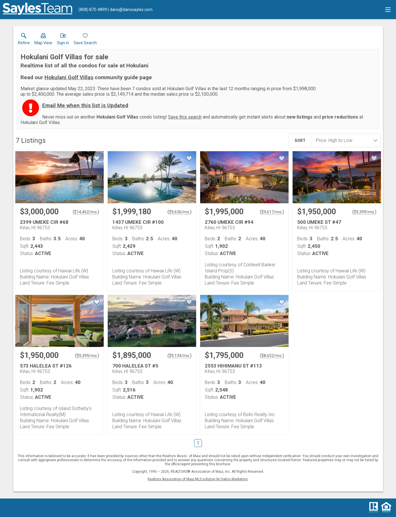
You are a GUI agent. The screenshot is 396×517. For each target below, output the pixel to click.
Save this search (185, 117)
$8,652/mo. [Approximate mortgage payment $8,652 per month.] (271, 355)
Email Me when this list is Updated (85, 105)
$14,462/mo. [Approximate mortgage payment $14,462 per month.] (86, 212)
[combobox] (344, 140)
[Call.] (93, 9)
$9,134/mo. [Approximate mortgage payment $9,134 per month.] (179, 355)
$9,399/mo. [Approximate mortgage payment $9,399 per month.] (364, 212)
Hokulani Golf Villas (68, 77)
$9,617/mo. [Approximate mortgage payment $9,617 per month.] (271, 212)
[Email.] (130, 9)
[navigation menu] (388, 9)
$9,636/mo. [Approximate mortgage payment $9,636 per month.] (179, 212)
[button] (43, 40)
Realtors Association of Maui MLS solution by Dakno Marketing (198, 479)
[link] (23, 40)
